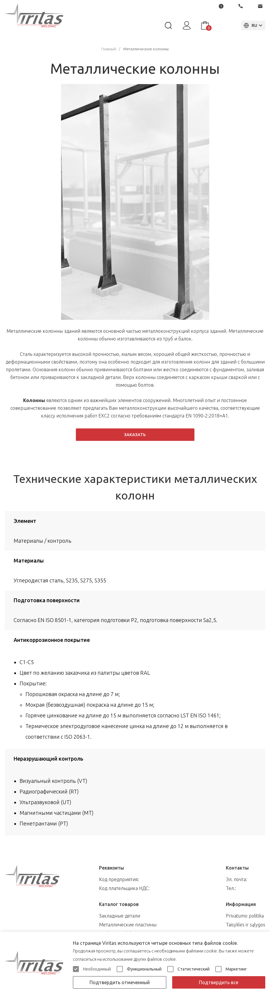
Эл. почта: (236, 879)
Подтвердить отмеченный (120, 982)
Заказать (135, 434)
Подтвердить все (218, 982)
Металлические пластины (127, 924)
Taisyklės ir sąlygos (245, 924)
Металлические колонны (146, 49)
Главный (108, 49)
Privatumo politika (245, 915)
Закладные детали (119, 915)
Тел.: (231, 888)
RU (250, 25)
